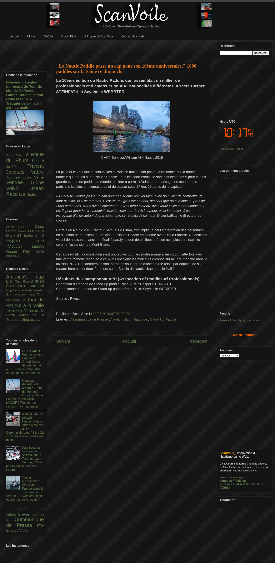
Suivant (63, 341)
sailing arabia (29, 319)
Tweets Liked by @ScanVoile (239, 320)
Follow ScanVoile (231, 148)
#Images (226, 480)
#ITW (223, 477)
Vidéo (24, 530)
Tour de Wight (15, 311)
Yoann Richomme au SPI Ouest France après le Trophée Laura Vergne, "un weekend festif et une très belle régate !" (25, 488)
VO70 (40, 251)
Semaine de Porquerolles (28, 290)
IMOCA (19, 246)
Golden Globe (14, 155)
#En (239, 484)
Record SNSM (33, 281)
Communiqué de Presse (90, 319)
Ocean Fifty (21, 252)
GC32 (40, 241)
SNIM (12, 286)
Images (12, 530)
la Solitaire (27, 195)
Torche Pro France (25, 294)
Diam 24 (15, 235)
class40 (12, 256)
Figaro (21, 240)
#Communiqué (235, 477)
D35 (41, 231)
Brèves (25, 514)
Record (38, 161)
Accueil (129, 341)
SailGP (16, 166)
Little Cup (14, 281)
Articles (12, 514)
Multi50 (38, 247)
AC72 (12, 226)
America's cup (25, 276)
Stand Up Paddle (163, 319)
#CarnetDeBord (254, 484)
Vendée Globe (25, 182)
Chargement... (229, 177)
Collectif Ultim (28, 231)
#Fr (233, 484)
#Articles (239, 480)
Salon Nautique (135, 319)
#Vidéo (225, 487)
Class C (26, 227)
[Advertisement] (132, 49)
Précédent (197, 341)
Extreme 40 (34, 235)
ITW (40, 526)
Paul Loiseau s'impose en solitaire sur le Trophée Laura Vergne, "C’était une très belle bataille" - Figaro (24, 458)
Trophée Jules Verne (25, 177)
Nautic (116, 319)
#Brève (225, 484)
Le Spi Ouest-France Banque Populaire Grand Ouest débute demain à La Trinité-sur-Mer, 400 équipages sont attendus (24, 362)
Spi (9, 295)
